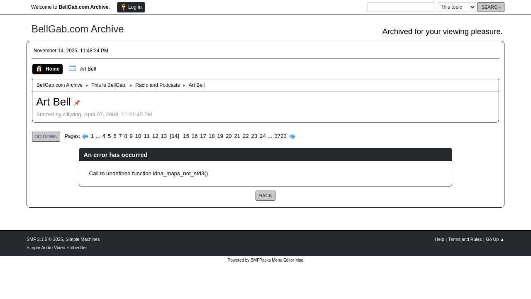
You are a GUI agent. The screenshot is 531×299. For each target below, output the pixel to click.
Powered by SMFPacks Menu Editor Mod (266, 260)
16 (195, 136)
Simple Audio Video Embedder (57, 247)
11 (147, 136)
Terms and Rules (465, 239)
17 (203, 136)
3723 (280, 136)
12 (155, 136)
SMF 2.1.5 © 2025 (45, 239)
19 (220, 136)
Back (265, 195)
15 (186, 136)
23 (254, 136)
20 (229, 136)
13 (164, 136)
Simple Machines (83, 239)
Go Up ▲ (495, 239)
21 (237, 136)
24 (263, 136)
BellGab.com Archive (78, 28)
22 (246, 136)
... (99, 136)
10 (138, 136)
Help (439, 239)
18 (212, 136)
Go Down (46, 136)
